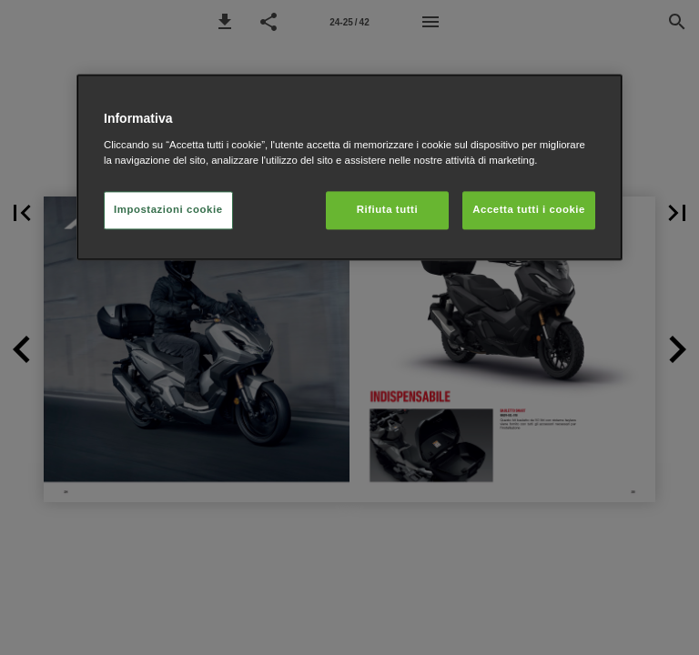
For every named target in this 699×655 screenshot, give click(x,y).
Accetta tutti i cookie (528, 209)
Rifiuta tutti (387, 209)
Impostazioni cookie (168, 209)
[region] (349, 167)
